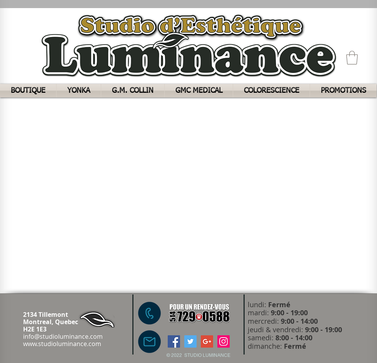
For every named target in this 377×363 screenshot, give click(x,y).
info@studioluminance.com (63, 336)
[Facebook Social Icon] (174, 341)
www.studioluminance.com (62, 344)
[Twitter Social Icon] (190, 341)
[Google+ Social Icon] (207, 341)
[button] (352, 58)
